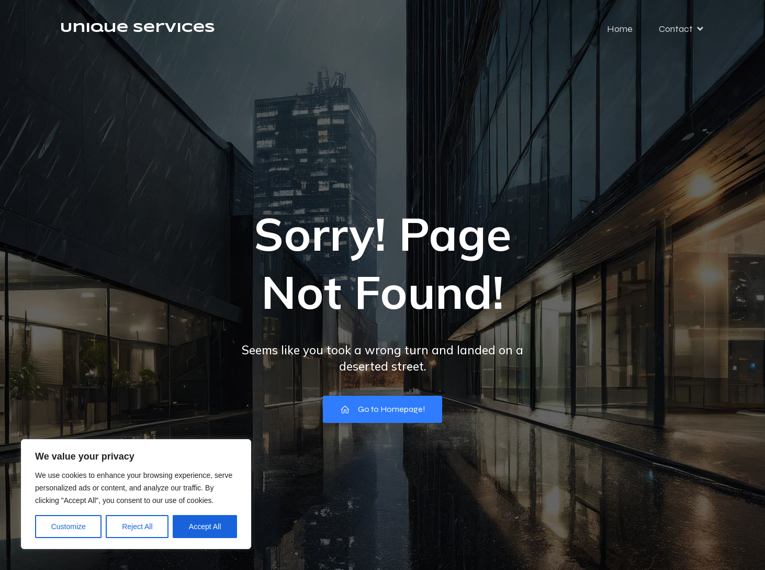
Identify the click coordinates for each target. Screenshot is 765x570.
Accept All (205, 526)
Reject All (137, 526)
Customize (68, 526)
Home (620, 29)
